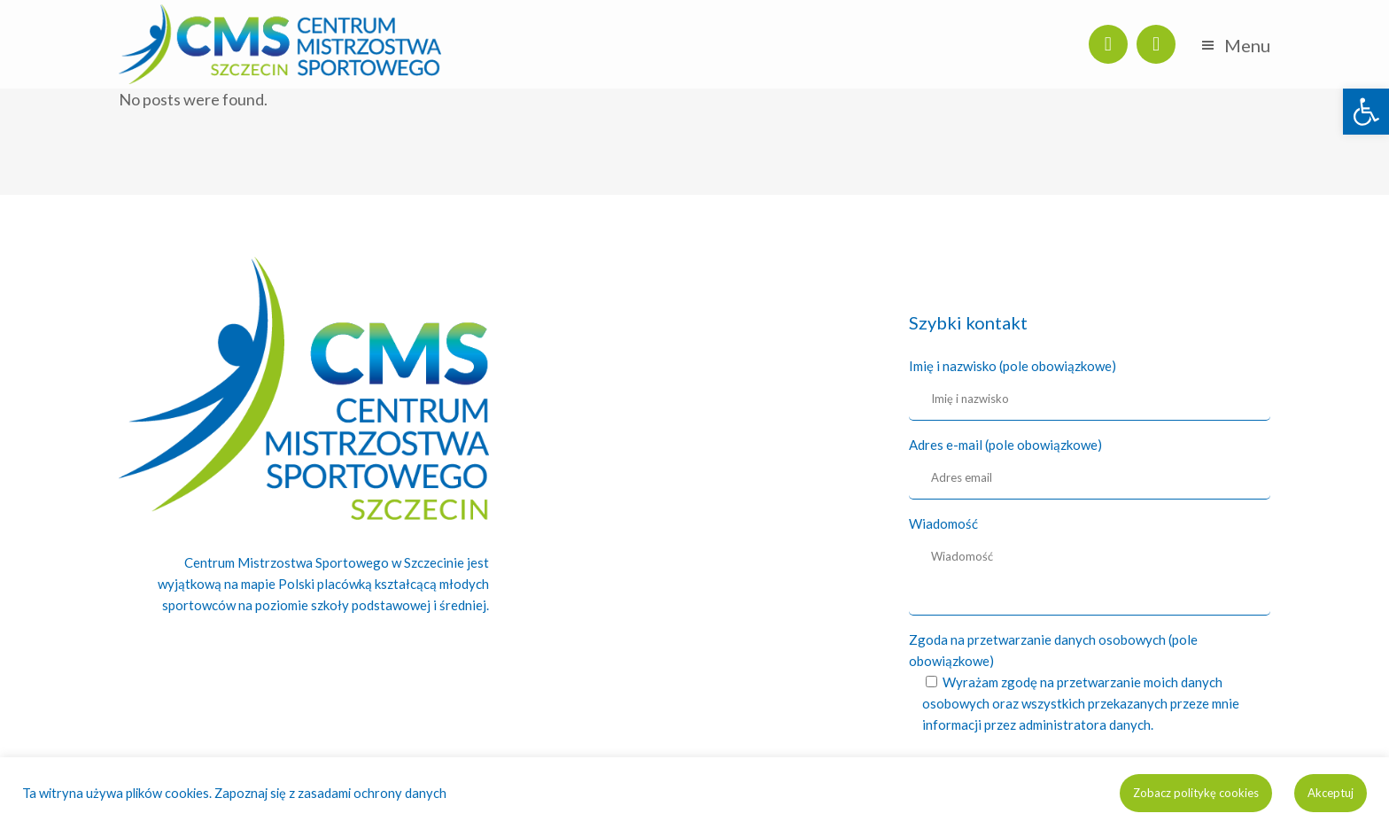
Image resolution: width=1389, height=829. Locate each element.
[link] (1366, 112)
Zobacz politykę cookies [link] (1196, 793)
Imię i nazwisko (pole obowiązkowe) (1012, 366)
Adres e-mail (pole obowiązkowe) (1005, 445)
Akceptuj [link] (1331, 793)
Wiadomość (943, 523)
